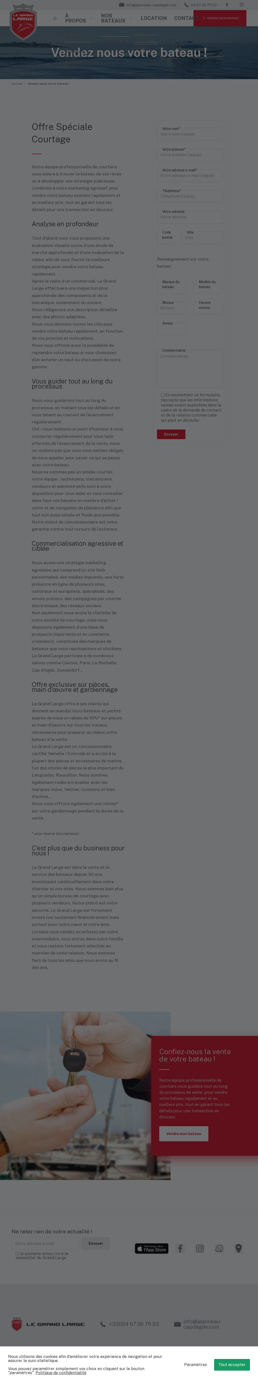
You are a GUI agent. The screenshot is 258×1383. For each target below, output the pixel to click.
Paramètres (195, 1364)
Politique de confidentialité (61, 1372)
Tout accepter (232, 1364)
